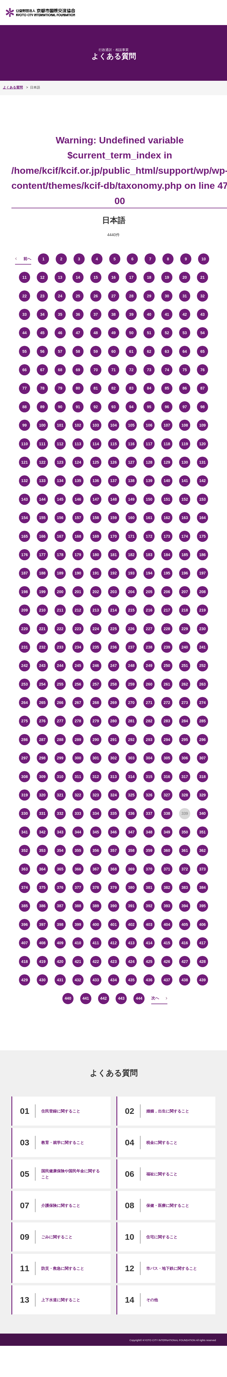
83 (131, 388)
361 (184, 850)
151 (167, 499)
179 (78, 554)
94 (131, 407)
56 (42, 351)
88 (24, 407)
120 (202, 444)
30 (167, 296)
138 (131, 480)
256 (78, 684)
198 (24, 592)
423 (113, 961)
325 (131, 795)
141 (184, 480)
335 (113, 813)
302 (113, 758)
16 (113, 277)
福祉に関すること (161, 1174)
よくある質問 (13, 87)
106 (149, 425)
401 (113, 924)
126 (113, 462)
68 (60, 370)
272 (167, 702)
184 (167, 554)
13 (60, 277)
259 (131, 684)
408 (42, 943)
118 (167, 444)
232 (42, 647)
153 (202, 499)
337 (149, 813)
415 (167, 943)
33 (24, 314)
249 (149, 665)
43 (202, 314)
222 (60, 629)
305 (167, 758)
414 (149, 943)
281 (131, 721)
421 (78, 961)
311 (78, 776)
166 (42, 536)
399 (78, 924)
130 (184, 462)
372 (184, 869)
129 (167, 462)
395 (202, 906)
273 (184, 702)
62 (149, 351)
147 (95, 499)
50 (131, 333)
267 (78, 702)
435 (131, 980)
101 (60, 425)
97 (184, 407)
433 (95, 980)
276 (42, 721)
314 (131, 776)
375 (42, 887)
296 (202, 739)
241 (202, 647)
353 (42, 850)
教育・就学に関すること (62, 1142)
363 (24, 869)
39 (131, 314)
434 (113, 980)
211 (60, 610)
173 (167, 536)
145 (60, 499)
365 (60, 869)
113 (78, 444)
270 (131, 702)
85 (167, 388)
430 (42, 980)
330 (24, 813)
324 (113, 795)
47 (78, 333)
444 (139, 998)
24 (60, 296)
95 (149, 407)
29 (149, 296)
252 (202, 665)
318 (202, 776)
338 (167, 813)
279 (95, 721)
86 (184, 388)
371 (167, 869)
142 (202, 480)
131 (202, 462)
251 (184, 665)
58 (78, 351)
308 (24, 776)
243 (42, 665)
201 (78, 592)
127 (131, 462)
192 (113, 573)
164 (202, 517)
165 (24, 536)
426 (167, 961)
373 (202, 869)
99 (24, 425)
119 (184, 444)
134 (60, 480)
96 (167, 407)
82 (113, 388)
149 (131, 499)
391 (131, 906)
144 (42, 499)
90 (60, 407)
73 (149, 370)
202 (95, 592)
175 (202, 536)
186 (202, 554)
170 (113, 536)
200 (60, 592)
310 (60, 776)
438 (184, 980)
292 (131, 739)
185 (184, 554)
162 (167, 517)
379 (113, 887)
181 (113, 554)
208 (202, 592)
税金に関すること (161, 1142)
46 (60, 333)
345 (95, 832)
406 (202, 924)
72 (131, 370)
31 (184, 296)
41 (167, 314)
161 (149, 517)
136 (95, 480)
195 (167, 573)
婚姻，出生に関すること (167, 1111)
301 (95, 758)
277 (60, 721)
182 (131, 554)
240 (184, 647)
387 (60, 906)
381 (149, 887)
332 (60, 813)
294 (167, 739)
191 (95, 573)
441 (85, 998)
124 (78, 462)
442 (103, 998)
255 (60, 684)
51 (149, 333)
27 (113, 296)
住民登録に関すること (60, 1111)
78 (42, 388)
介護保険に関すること (60, 1205)
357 (113, 850)
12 (42, 277)
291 (113, 739)
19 (167, 277)
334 (95, 813)
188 (42, 573)
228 (167, 629)
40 (149, 314)
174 (184, 536)
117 (149, 444)
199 (42, 592)
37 (96, 314)
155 (42, 517)
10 (203, 259)
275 (24, 721)
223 (78, 629)
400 (95, 924)
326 (149, 795)
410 (78, 943)
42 (184, 314)
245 (78, 665)
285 (202, 721)
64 (184, 351)
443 (121, 998)
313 (113, 776)
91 (78, 407)
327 (167, 795)
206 (167, 592)
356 (95, 850)
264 (24, 702)
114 (95, 444)
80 (78, 388)
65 (202, 351)
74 (167, 370)
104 (113, 425)
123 (60, 462)
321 (60, 795)
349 (167, 832)
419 (42, 961)
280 (113, 721)
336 (131, 813)
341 (24, 832)
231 (24, 647)
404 (167, 924)
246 (95, 665)
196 (184, 573)
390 (113, 906)
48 (96, 333)
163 (184, 517)
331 (42, 813)
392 (149, 906)
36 (78, 314)
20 (184, 277)
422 (95, 961)
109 (202, 425)
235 (95, 647)
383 (184, 887)
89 (42, 407)
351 (202, 832)
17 (131, 277)
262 (184, 684)
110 (24, 444)
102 (78, 425)
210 (42, 610)
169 (95, 536)
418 (24, 961)
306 (184, 758)
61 (131, 351)
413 (131, 943)
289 (78, 739)
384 (202, 887)
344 (78, 832)
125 (95, 462)
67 (42, 370)
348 (149, 832)
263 (202, 684)
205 (149, 592)
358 (131, 850)
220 (24, 629)
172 (149, 536)
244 (60, 665)
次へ (155, 998)
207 (184, 592)
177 (42, 554)
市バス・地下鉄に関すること (171, 1268)
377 (78, 887)
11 (24, 277)
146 (78, 499)
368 (113, 869)
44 (24, 333)
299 (60, 758)
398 (60, 924)
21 (202, 277)
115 (113, 444)
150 (149, 499)
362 (202, 850)
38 (113, 314)
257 (95, 684)
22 (24, 296)
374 (24, 887)
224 (95, 629)
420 (60, 961)
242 (24, 665)
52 (167, 333)
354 (60, 850)
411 (95, 943)
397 (42, 924)
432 (78, 980)
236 (113, 647)
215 (131, 610)
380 (131, 887)
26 (96, 296)
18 (149, 277)
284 (184, 721)
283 (167, 721)
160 (131, 517)
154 (24, 517)
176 (24, 554)
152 (184, 499)
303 (131, 758)
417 (202, 943)
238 (149, 647)
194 (149, 573)
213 (95, 610)
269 (113, 702)
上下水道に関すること (60, 1300)
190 (78, 573)
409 (60, 943)
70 (96, 370)
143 (24, 499)
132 (24, 480)
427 (184, 961)
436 (149, 980)
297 (24, 758)
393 (167, 906)
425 (149, 961)
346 (113, 832)
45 (42, 333)
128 (149, 462)
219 (202, 610)
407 (24, 943)
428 (202, 961)
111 (42, 444)
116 (131, 444)
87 (202, 388)
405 (184, 924)
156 (60, 517)
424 (131, 961)
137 (113, 480)
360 (167, 850)
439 (202, 980)
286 (24, 739)
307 (202, 758)
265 (42, 702)
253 (24, 684)
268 (95, 702)
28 (131, 296)
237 (131, 647)
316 (167, 776)
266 (60, 702)
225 (113, 629)
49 (113, 333)
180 (95, 554)
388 (78, 906)
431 (60, 980)
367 (95, 869)
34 (42, 314)
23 (42, 296)
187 (24, 573)
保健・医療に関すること (167, 1205)
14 (78, 277)
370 (149, 869)
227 (149, 629)
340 (202, 813)
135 (78, 480)
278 (78, 721)
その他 (152, 1300)
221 (42, 629)
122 (42, 462)
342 (42, 832)
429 (24, 980)
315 (149, 776)
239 (167, 647)
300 (78, 758)
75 (184, 370)
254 (42, 684)
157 (78, 517)
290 (95, 739)
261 (167, 684)
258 (113, 684)
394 (184, 906)
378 (95, 887)
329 (202, 795)
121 (24, 462)
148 (113, 499)
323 (95, 795)
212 (78, 610)
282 (149, 721)
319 (24, 795)
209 (24, 610)
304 (149, 758)
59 (96, 351)
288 (60, 739)
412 (113, 943)
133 (42, 480)
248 (131, 665)
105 (131, 425)
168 (78, 536)
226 (131, 629)
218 (184, 610)
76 (202, 370)
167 (60, 536)
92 (96, 407)
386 (42, 906)
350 (184, 832)
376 (60, 887)
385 (24, 906)
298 (42, 758)
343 (60, 832)
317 (184, 776)
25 (78, 296)
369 (131, 869)
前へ (27, 258)
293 (149, 739)
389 (95, 906)
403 (149, 924)
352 (24, 850)
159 (113, 517)
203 (113, 592)
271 (149, 702)
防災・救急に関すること (62, 1268)
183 (149, 554)
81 (96, 388)
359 (149, 850)
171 (131, 536)
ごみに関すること (56, 1237)
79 (60, 388)
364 (42, 869)
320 (42, 795)
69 (78, 370)
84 (149, 388)
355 (78, 850)
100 (42, 425)
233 (60, 647)
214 (113, 610)
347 (131, 832)
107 (167, 425)
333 (78, 813)
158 (95, 517)
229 (184, 629)
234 (78, 647)
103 (95, 425)
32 (202, 296)
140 (167, 480)
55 (24, 351)
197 (202, 573)
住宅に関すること (161, 1237)
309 (42, 776)
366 (78, 869)
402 (131, 924)
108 (184, 425)
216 (149, 610)
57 (60, 351)
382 (167, 887)
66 (24, 370)
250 (167, 665)
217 (167, 610)
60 (113, 351)
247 (113, 665)
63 (167, 351)
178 (60, 554)
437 (167, 980)
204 (131, 592)
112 (60, 444)
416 (184, 943)
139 (149, 480)
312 (95, 776)
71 (113, 370)
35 (60, 314)
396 (24, 924)
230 (202, 629)
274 (202, 702)
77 (24, 388)
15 (96, 277)
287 (42, 739)
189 (60, 573)
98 (202, 407)
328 (184, 795)
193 (131, 573)
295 (184, 739)
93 (113, 407)
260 (149, 684)
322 (78, 795)
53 (184, 333)
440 (68, 998)
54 (202, 333)
